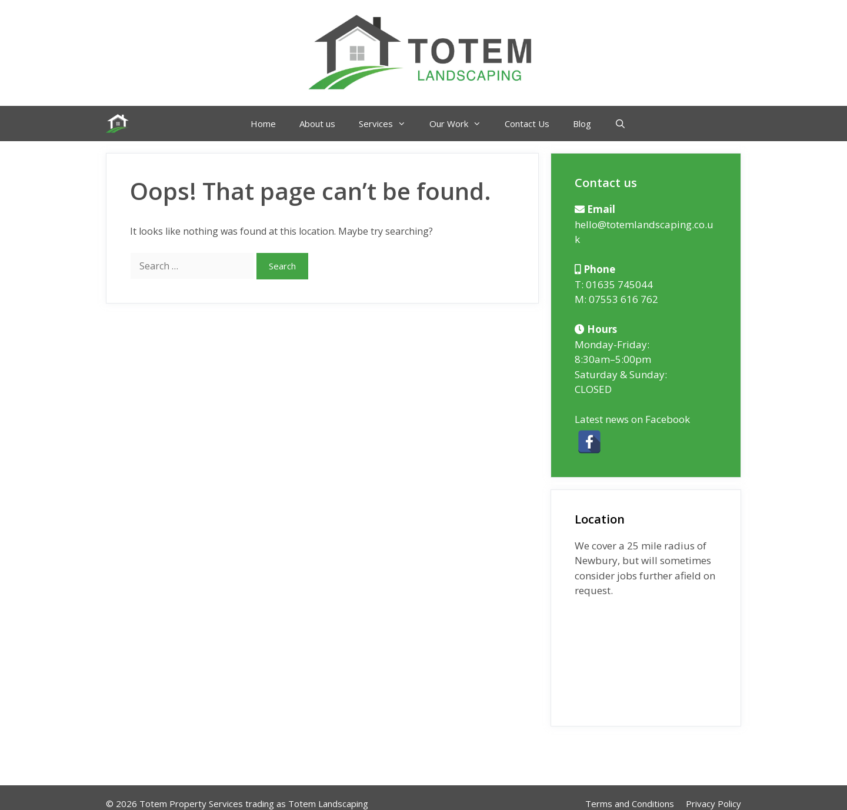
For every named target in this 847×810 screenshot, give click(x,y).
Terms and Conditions (629, 803)
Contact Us (527, 123)
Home (263, 123)
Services (388, 123)
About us (317, 123)
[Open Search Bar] (620, 123)
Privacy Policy (713, 803)
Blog (582, 123)
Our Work (461, 123)
